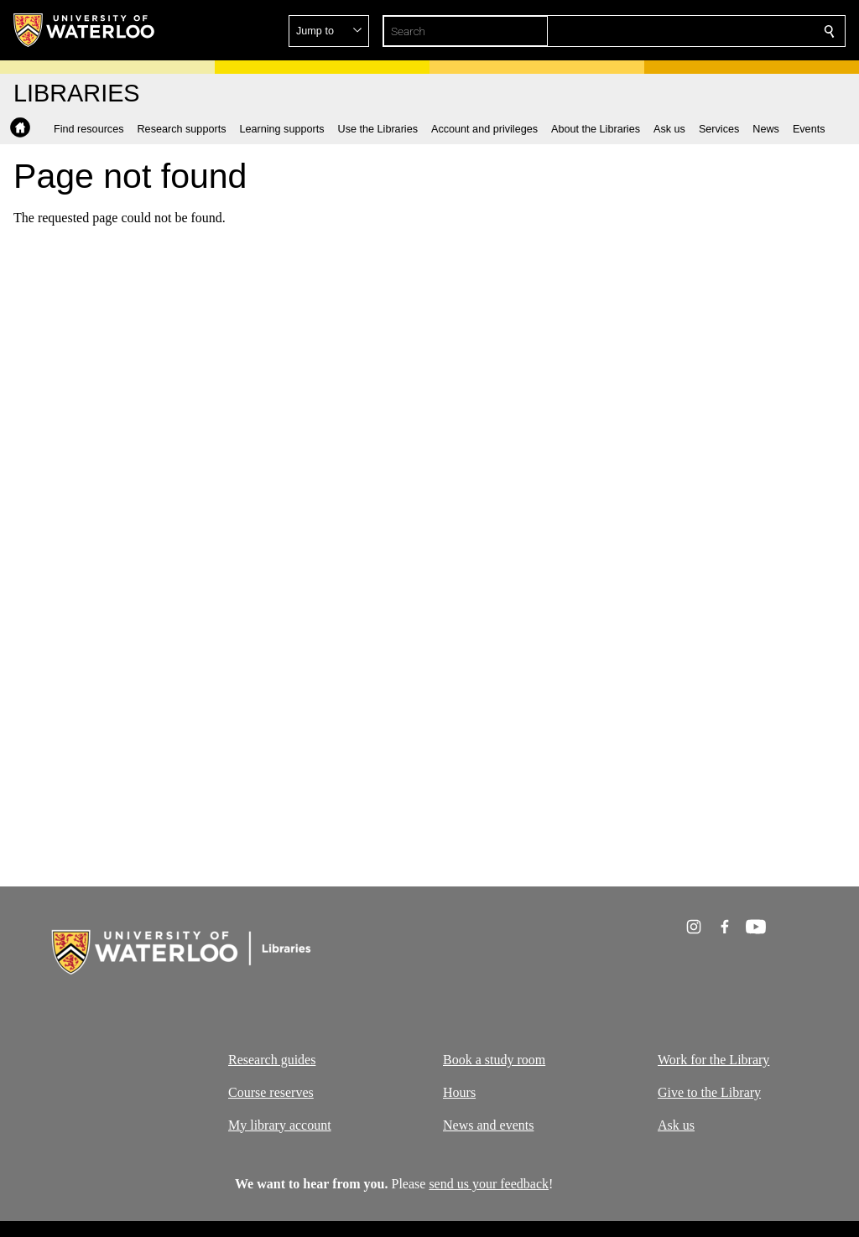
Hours (459, 1091)
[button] (708, 31)
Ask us (676, 1124)
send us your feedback (489, 1184)
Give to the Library (709, 1091)
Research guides (271, 1059)
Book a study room (494, 1059)
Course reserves (271, 1091)
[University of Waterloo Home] (84, 30)
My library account (279, 1124)
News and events (488, 1124)
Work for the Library (713, 1059)
